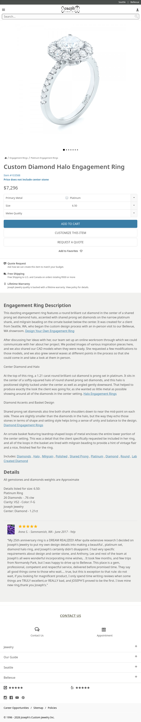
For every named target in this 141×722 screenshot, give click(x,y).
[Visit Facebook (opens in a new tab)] (12, 697)
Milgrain (47, 456)
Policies (52, 708)
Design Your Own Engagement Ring (49, 331)
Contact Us (70, 615)
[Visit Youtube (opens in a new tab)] (18, 697)
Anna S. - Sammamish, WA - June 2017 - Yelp (46, 532)
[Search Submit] (136, 16)
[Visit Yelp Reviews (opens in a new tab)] (103, 687)
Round (125, 456)
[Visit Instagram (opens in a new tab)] (6, 697)
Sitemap (38, 708)
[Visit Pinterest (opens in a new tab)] (24, 697)
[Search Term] (70, 16)
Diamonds (24, 456)
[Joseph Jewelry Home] (6, 158)
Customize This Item (70, 233)
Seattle (70, 667)
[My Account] (137, 10)
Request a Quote (70, 242)
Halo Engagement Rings (100, 394)
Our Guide (70, 657)
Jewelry (70, 647)
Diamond (112, 456)
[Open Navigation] (3, 10)
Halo (36, 456)
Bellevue (70, 677)
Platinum (97, 456)
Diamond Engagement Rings (23, 425)
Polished (61, 456)
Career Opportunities (16, 708)
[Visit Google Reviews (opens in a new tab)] (37, 687)
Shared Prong (79, 456)
